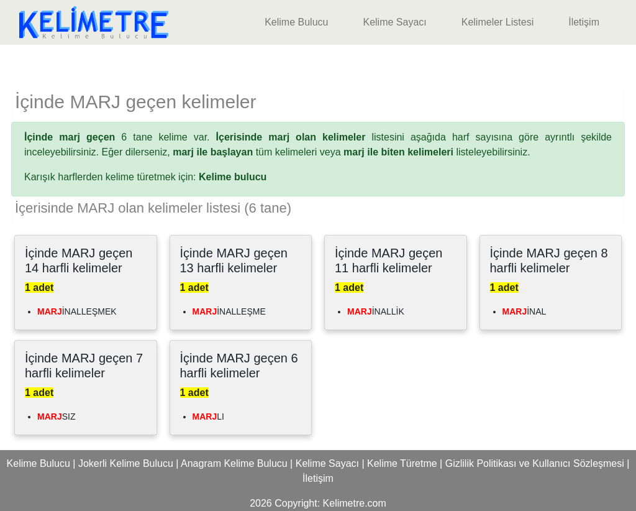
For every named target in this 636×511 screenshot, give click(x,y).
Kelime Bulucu (296, 22)
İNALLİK (375, 311)
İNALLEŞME (229, 311)
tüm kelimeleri (245, 152)
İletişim (583, 22)
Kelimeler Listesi (497, 22)
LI (208, 416)
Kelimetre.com (354, 503)
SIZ (56, 416)
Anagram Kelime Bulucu (234, 463)
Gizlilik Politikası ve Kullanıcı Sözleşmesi (534, 463)
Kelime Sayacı (394, 22)
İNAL (524, 311)
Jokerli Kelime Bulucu (125, 463)
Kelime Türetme (402, 463)
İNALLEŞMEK (77, 311)
